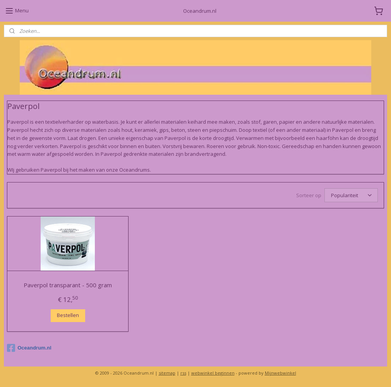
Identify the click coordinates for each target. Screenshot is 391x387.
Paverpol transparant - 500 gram (68, 285)
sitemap (167, 373)
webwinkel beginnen (213, 373)
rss (183, 373)
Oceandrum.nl (29, 348)
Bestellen (68, 315)
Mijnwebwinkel (280, 373)
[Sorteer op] (351, 195)
